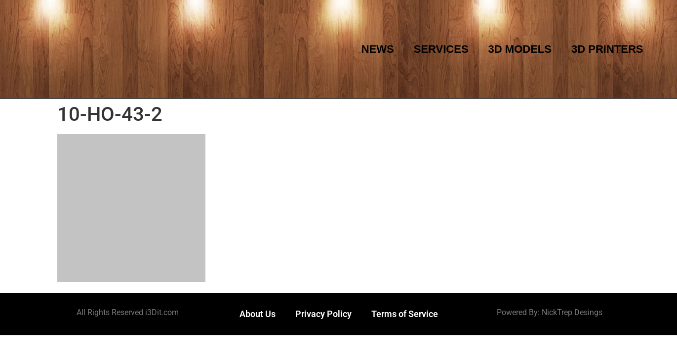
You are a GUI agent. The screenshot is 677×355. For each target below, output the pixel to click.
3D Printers (607, 49)
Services (441, 49)
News (377, 49)
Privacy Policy (323, 314)
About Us (257, 314)
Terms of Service (404, 314)
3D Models (520, 49)
